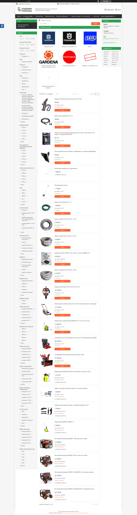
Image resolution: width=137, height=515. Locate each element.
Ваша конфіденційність (108, 16)
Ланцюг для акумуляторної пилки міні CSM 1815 (68, 99)
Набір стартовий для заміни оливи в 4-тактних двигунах (71, 388)
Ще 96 (23, 426)
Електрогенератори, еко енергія (48, 87)
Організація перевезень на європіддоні (66, 168)
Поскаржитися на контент (68, 513)
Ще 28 (23, 445)
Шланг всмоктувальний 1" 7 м (63, 202)
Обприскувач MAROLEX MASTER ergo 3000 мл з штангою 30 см (73, 372)
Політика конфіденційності (81, 513)
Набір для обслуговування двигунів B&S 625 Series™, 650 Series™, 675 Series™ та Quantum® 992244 (75, 133)
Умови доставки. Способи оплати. (80, 16)
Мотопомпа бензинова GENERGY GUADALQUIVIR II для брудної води (74, 489)
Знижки (19, 16)
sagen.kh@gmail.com (110, 42)
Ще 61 (23, 204)
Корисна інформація (62, 16)
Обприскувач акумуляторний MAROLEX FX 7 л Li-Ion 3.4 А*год (72, 321)
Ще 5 (22, 232)
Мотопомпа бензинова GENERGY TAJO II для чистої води (71, 455)
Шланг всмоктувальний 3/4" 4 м (64, 116)
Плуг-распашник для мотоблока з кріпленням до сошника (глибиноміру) (75, 151)
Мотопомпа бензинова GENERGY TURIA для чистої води (71, 439)
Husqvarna (47, 46)
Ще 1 (22, 253)
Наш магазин (39, 16)
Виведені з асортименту (88, 65)
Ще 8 (22, 141)
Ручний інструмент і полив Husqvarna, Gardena (48, 66)
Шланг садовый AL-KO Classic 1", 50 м (65, 236)
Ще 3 (22, 184)
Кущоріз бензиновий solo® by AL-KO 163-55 (67, 287)
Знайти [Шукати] (96, 23)
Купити (62, 110)
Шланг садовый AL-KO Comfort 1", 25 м (65, 219)
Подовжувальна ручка (61, 185)
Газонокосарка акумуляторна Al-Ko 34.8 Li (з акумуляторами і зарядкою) (75, 304)
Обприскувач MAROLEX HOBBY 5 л (64, 422)
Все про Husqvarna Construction (23, 25)
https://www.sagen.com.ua (112, 38)
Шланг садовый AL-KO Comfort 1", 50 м (65, 270)
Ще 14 (23, 164)
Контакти (96, 16)
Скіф (89, 46)
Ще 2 (22, 295)
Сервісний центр (49, 16)
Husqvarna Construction (68, 46)
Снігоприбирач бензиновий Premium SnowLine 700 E (69, 355)
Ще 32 (23, 384)
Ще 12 (23, 465)
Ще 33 (23, 121)
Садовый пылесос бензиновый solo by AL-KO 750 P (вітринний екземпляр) (76, 338)
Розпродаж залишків (68, 65)
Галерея (90, 94)
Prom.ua (77, 511)
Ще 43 (23, 323)
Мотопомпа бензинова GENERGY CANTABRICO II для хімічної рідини (74, 472)
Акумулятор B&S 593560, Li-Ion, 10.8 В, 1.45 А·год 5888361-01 (72, 253)
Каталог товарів (27, 16)
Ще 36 (23, 363)
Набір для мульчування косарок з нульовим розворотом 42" (72, 405)
